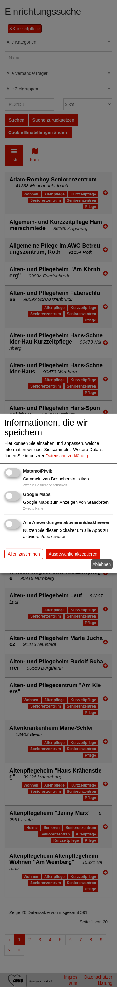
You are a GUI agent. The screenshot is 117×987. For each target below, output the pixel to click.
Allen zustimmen (24, 553)
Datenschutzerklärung (67, 455)
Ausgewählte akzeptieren (73, 553)
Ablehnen (101, 563)
